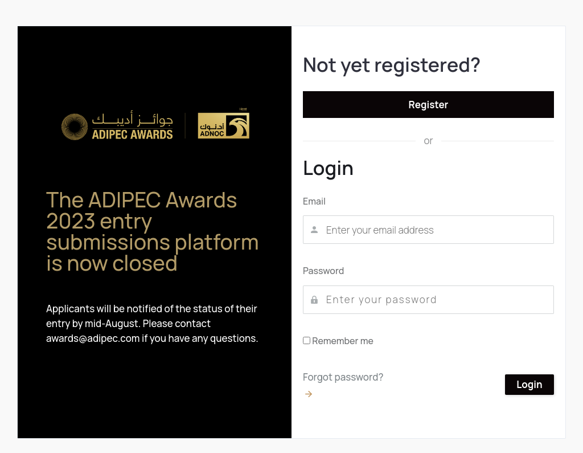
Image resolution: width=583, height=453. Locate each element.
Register (429, 104)
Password (323, 270)
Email (314, 201)
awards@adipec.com (93, 338)
